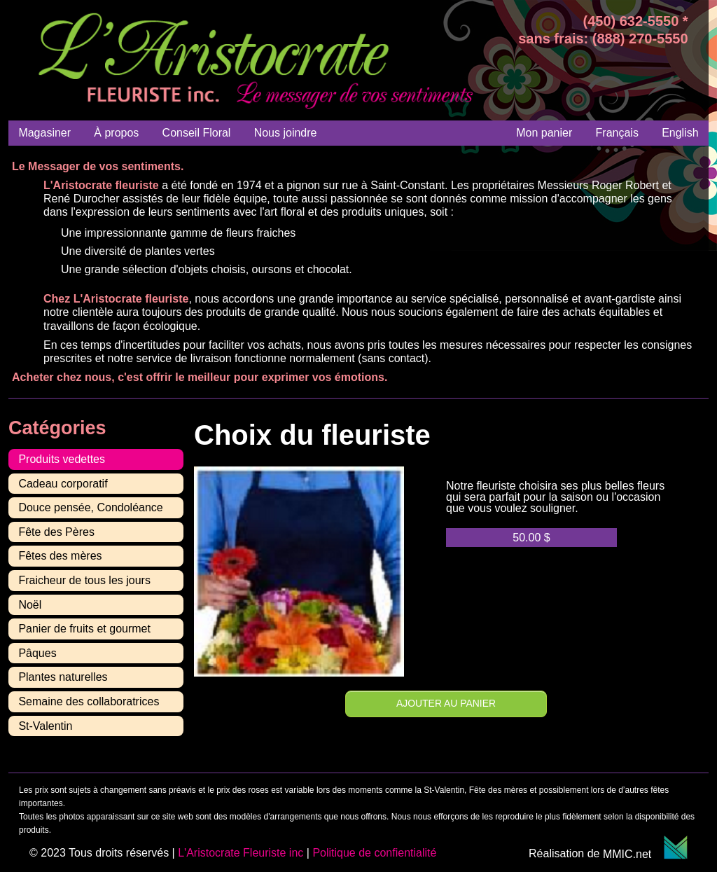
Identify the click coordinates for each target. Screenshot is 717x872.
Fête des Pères (56, 532)
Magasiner (44, 133)
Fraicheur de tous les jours (84, 580)
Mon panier (544, 133)
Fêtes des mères (60, 556)
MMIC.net (645, 854)
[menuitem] (617, 133)
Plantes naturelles (62, 677)
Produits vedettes (61, 459)
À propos (116, 133)
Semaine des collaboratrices (88, 701)
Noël (29, 605)
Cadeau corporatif (62, 484)
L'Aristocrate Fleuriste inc (240, 853)
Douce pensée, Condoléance (90, 507)
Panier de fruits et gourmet (84, 629)
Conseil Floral (196, 133)
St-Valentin (45, 726)
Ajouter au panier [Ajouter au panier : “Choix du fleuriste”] (446, 703)
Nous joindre (285, 133)
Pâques (37, 653)
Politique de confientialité (374, 853)
